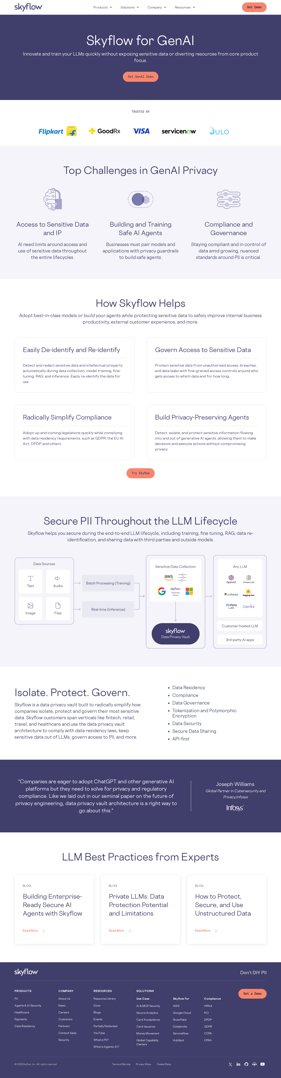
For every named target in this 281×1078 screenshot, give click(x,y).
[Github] (246, 1064)
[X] (230, 1064)
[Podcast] (254, 1064)
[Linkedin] (238, 1064)
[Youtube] (263, 1064)
